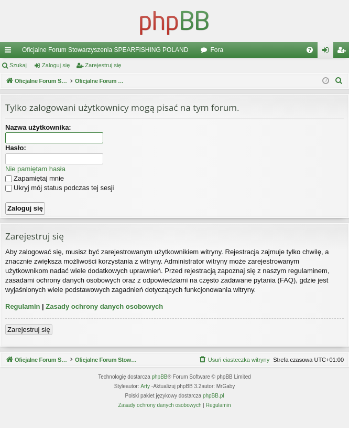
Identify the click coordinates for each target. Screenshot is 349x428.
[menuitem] (310, 50)
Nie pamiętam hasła (35, 169)
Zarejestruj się (103, 65)
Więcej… (10, 52)
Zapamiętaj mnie (34, 178)
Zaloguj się (56, 65)
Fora (216, 50)
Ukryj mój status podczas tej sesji (59, 188)
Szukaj (18, 65)
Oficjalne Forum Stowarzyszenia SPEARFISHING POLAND (105, 50)
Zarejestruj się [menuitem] (343, 52)
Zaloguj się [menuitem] (327, 52)
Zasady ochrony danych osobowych (104, 306)
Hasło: (15, 148)
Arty (145, 399)
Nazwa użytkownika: (38, 127)
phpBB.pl (213, 408)
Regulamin (22, 306)
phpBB (160, 389)
